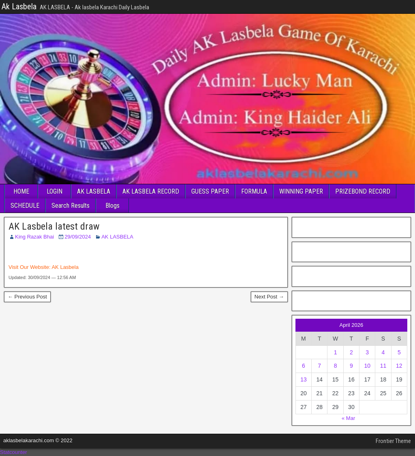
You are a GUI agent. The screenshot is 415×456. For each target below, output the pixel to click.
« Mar (348, 418)
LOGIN (54, 191)
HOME (21, 191)
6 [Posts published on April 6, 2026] (303, 365)
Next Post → (269, 297)
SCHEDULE (25, 205)
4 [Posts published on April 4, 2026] (383, 352)
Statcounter (13, 452)
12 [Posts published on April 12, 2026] (399, 365)
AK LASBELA (93, 191)
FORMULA (254, 191)
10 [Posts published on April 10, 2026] (367, 365)
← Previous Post (27, 297)
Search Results (70, 205)
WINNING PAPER (301, 191)
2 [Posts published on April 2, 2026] (351, 352)
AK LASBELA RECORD (150, 191)
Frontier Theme (393, 441)
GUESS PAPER (210, 191)
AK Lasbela (65, 267)
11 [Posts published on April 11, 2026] (383, 365)
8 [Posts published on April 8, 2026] (335, 365)
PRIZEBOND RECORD (362, 191)
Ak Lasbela (19, 6)
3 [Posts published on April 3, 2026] (367, 352)
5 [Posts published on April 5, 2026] (399, 352)
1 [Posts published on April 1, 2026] (335, 352)
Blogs (112, 205)
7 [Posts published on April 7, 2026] (319, 365)
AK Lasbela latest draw (54, 226)
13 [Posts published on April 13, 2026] (303, 379)
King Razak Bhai (34, 237)
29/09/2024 (77, 237)
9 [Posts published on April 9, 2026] (351, 365)
